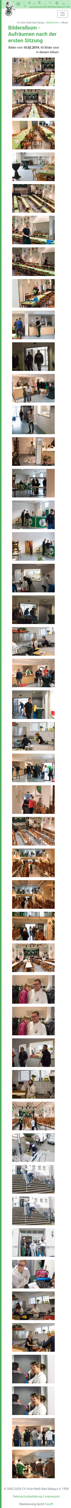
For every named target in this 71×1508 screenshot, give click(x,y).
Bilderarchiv (52, 22)
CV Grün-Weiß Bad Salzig (30, 22)
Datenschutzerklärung (27, 1496)
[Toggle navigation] (62, 14)
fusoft (49, 1504)
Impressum (52, 1496)
